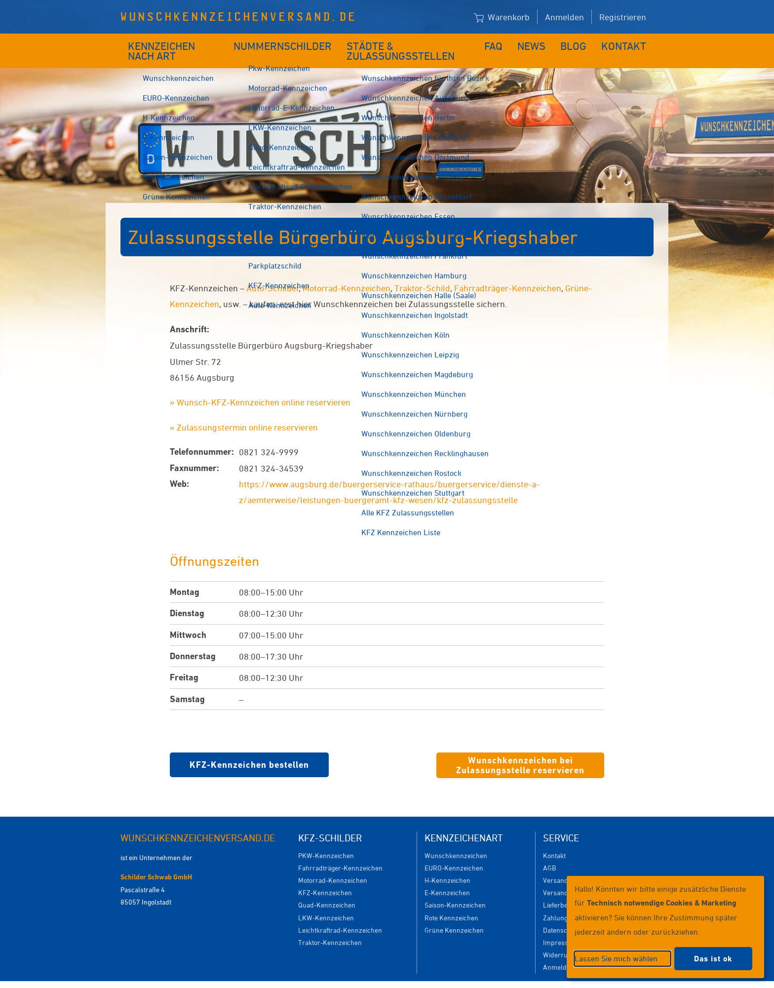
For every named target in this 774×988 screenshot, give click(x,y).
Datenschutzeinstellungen (432, 977)
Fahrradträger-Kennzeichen (507, 273)
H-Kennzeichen (447, 865)
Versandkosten (565, 865)
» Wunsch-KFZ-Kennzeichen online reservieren (260, 387)
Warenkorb (502, 17)
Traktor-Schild (422, 273)
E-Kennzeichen (447, 877)
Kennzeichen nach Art (177, 43)
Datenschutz (561, 915)
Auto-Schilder (272, 273)
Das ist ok (713, 958)
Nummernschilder (285, 43)
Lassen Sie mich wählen (616, 958)
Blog (579, 43)
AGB (549, 853)
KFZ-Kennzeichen (325, 877)
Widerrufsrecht (566, 940)
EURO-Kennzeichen (454, 853)
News (539, 43)
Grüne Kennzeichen (454, 915)
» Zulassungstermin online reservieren (244, 412)
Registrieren (622, 17)
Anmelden (564, 17)
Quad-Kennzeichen (326, 890)
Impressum (560, 927)
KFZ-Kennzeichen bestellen (249, 750)
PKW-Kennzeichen (326, 840)
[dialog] (665, 927)
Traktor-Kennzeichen (330, 927)
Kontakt (627, 43)
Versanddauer (564, 877)
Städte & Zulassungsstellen (410, 43)
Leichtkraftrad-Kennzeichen (340, 915)
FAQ (501, 43)
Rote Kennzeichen (451, 903)
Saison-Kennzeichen (455, 890)
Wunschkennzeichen (456, 840)
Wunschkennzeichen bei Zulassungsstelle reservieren (520, 750)
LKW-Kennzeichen (326, 903)
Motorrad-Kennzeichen (346, 273)
